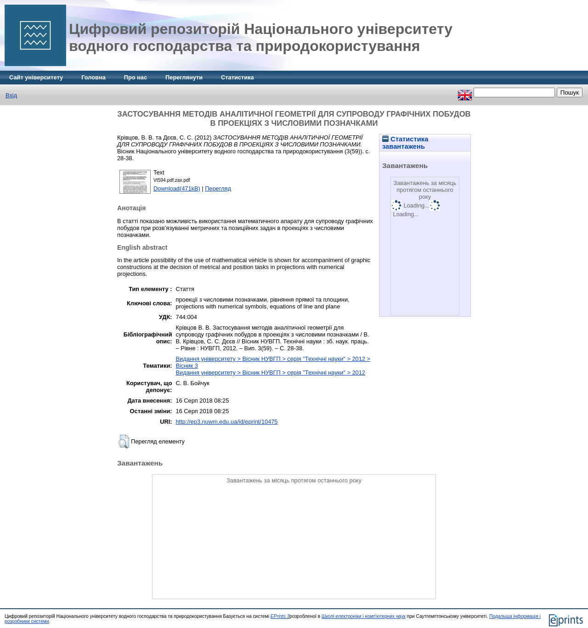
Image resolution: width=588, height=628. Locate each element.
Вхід (11, 95)
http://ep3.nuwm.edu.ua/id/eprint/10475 (227, 421)
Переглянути (184, 77)
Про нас (135, 77)
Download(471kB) (176, 188)
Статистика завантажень (405, 142)
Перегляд (218, 188)
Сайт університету (36, 77)
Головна (93, 77)
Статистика (237, 77)
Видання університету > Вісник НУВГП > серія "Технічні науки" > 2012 (270, 372)
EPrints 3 (280, 616)
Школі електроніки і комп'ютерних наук (364, 616)
